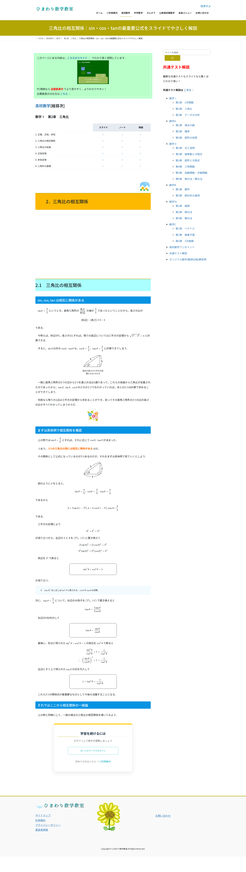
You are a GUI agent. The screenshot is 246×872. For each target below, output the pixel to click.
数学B (172, 185)
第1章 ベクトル (185, 228)
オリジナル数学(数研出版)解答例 (188, 259)
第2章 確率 (183, 131)
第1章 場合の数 (185, 125)
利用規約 (40, 820)
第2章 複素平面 (185, 235)
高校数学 (43, 105)
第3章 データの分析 (188, 115)
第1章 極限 (183, 206)
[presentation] (43, 311)
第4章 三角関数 (185, 166)
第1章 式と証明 (185, 148)
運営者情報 (41, 830)
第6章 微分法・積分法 (189, 179)
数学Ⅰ (173, 98)
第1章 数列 (183, 189)
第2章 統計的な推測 (188, 195)
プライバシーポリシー (48, 825)
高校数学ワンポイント (182, 247)
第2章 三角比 (184, 109)
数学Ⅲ (173, 201)
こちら (65, 94)
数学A (172, 121)
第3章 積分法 (184, 218)
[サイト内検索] (172, 58)
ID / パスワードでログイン (93, 751)
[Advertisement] (93, 244)
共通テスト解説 (178, 253)
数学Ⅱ (173, 144)
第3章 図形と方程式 (188, 160)
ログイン (205, 6)
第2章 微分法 (184, 212)
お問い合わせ (163, 816)
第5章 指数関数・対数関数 (191, 173)
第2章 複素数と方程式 (189, 154)
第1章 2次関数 (185, 102)
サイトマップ (43, 816)
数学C (172, 224)
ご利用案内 (105, 761)
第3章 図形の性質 (186, 137)
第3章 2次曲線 (185, 241)
